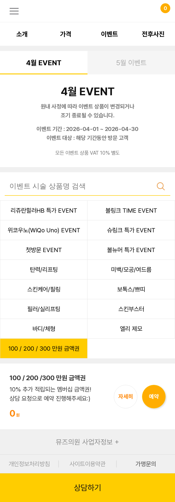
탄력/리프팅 (44, 269)
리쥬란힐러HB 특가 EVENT (44, 210)
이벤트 (109, 34)
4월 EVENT (43, 62)
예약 (154, 396)
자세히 (125, 396)
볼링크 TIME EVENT (131, 210)
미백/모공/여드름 (131, 269)
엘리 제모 (131, 328)
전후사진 (153, 34)
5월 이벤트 (131, 62)
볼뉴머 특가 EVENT (131, 249)
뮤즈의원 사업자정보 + (87, 442)
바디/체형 (43, 328)
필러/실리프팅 (43, 309)
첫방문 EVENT (44, 249)
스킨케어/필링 (43, 289)
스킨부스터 (131, 309)
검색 (160, 186)
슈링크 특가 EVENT (131, 230)
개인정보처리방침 (29, 464)
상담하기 (87, 487)
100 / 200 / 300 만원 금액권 (44, 348)
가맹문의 (145, 464)
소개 (22, 34)
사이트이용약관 (87, 464)
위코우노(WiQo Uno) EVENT (44, 230)
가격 (65, 34)
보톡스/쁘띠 (131, 289)
